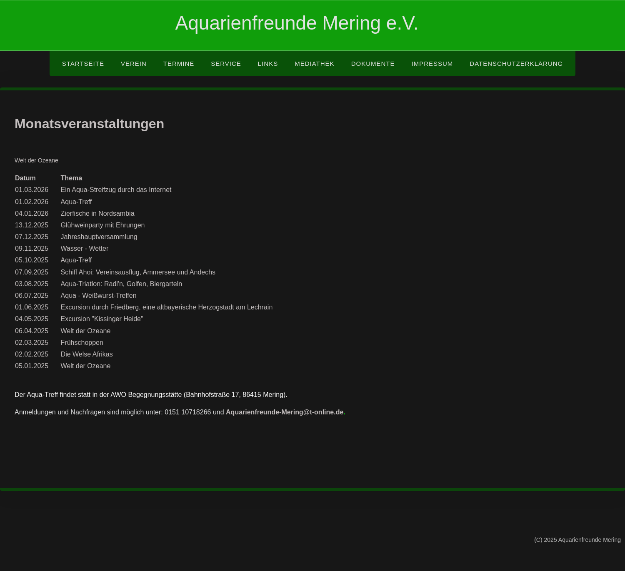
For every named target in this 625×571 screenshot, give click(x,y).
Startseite (83, 63)
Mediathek (314, 63)
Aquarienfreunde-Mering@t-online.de (284, 412)
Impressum (432, 63)
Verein (134, 63)
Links (268, 63)
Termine (179, 63)
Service (226, 63)
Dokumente (373, 63)
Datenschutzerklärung (516, 63)
